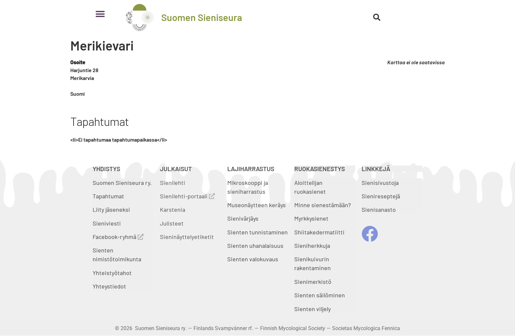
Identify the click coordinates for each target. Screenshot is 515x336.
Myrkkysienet (311, 218)
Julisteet (172, 223)
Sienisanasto (379, 209)
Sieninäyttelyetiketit (187, 236)
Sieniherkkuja (312, 245)
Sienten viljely (312, 308)
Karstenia (172, 209)
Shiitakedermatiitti (319, 232)
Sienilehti (172, 182)
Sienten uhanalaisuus (255, 245)
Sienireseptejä (381, 196)
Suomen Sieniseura (201, 17)
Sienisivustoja (380, 182)
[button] (100, 14)
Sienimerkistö (312, 281)
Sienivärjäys (242, 218)
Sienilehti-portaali (187, 196)
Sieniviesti (107, 223)
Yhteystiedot (109, 286)
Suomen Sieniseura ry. (122, 182)
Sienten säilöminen (319, 295)
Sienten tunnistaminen (257, 232)
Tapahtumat (108, 196)
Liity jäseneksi (111, 209)
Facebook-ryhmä (118, 236)
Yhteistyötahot (112, 272)
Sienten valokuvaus (252, 259)
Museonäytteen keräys (256, 204)
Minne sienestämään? (322, 204)
